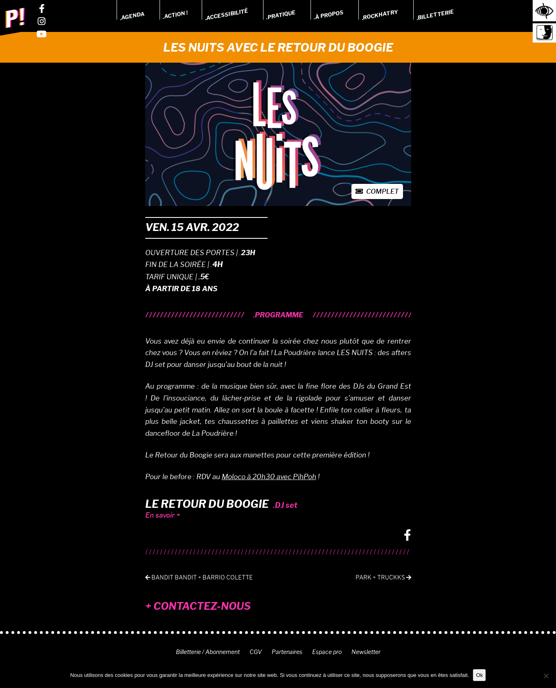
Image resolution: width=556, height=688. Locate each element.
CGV (256, 652)
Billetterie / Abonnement (208, 652)
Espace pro (327, 652)
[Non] (546, 676)
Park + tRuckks (383, 577)
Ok (479, 675)
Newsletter (365, 652)
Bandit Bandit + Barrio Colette (199, 577)
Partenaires (287, 652)
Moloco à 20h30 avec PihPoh (269, 477)
